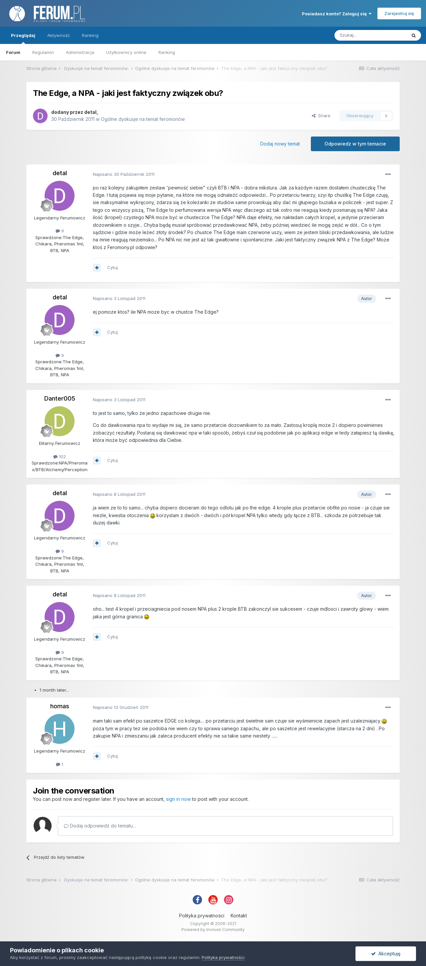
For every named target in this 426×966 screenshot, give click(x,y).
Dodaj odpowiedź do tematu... (100, 825)
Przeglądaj (23, 38)
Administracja (80, 52)
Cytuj (112, 267)
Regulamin (43, 52)
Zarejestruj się (399, 13)
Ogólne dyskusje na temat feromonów (143, 119)
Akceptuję (385, 953)
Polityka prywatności (201, 915)
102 (59, 456)
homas (59, 706)
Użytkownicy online (126, 52)
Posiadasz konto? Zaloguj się (336, 13)
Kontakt (239, 915)
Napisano (123, 174)
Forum (13, 52)
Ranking (166, 52)
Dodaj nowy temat (280, 144)
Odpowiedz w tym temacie (355, 144)
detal (90, 112)
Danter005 (59, 398)
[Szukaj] (370, 35)
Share (321, 115)
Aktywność (58, 35)
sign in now (178, 799)
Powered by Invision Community (213, 929)
